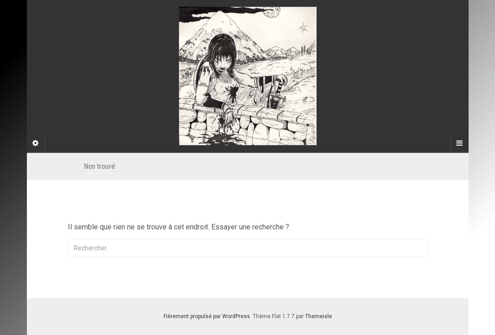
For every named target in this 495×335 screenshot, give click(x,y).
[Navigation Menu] (459, 143)
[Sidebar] (36, 143)
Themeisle (318, 316)
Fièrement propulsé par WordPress (206, 316)
